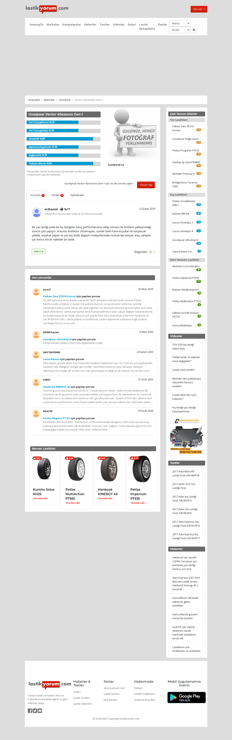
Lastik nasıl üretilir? (183, 369)
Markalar (52, 24)
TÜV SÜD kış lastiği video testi (183, 346)
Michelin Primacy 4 (183, 174)
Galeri (132, 24)
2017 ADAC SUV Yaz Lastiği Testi (183, 486)
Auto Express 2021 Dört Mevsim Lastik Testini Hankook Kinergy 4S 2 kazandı (186, 583)
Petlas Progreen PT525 (185, 150)
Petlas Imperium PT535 (138, 494)
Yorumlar (37, 195)
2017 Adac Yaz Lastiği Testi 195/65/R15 (184, 511)
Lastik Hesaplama (147, 26)
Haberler (90, 24)
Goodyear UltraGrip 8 (185, 240)
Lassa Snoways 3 (182, 222)
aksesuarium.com (114, 688)
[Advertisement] (116, 64)
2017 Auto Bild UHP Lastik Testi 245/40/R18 (185, 473)
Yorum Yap (146, 185)
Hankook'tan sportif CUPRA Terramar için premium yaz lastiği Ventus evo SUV (184, 563)
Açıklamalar (77, 195)
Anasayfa (36, 24)
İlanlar (162, 24)
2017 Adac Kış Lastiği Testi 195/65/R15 (184, 498)
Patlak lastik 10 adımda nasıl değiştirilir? (186, 359)
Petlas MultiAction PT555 (75, 494)
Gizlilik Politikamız (144, 694)
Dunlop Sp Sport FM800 (186, 162)
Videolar (119, 24)
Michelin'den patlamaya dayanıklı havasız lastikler (186, 382)
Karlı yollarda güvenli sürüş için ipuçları (184, 616)
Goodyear (65, 100)
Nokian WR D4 (180, 213)
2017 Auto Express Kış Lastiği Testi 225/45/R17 (186, 536)
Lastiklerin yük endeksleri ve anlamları (186, 649)
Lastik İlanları (111, 694)
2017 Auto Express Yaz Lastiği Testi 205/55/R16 (186, 523)
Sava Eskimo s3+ (182, 251)
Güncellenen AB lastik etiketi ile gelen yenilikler (185, 601)
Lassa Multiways (182, 325)
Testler (104, 24)
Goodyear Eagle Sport (185, 139)
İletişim (138, 688)
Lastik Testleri (81, 698)
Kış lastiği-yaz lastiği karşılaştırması (184, 409)
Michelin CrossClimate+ (186, 266)
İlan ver (198, 9)
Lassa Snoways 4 (182, 231)
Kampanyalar (71, 24)
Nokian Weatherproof (185, 289)
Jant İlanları (110, 700)
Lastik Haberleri (82, 703)
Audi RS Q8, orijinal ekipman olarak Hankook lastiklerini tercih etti (184, 632)
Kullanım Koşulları (144, 700)
